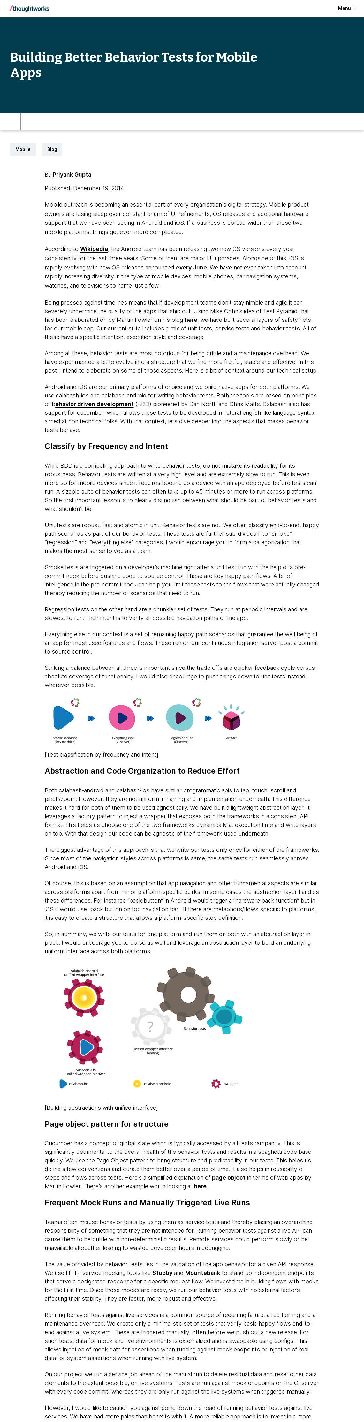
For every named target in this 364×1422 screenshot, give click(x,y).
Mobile (23, 149)
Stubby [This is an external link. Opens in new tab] (162, 1272)
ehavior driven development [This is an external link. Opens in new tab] (94, 404)
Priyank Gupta (72, 174)
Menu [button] (347, 8)
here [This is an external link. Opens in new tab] (191, 319)
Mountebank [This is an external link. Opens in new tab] (202, 1272)
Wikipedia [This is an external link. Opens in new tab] (94, 249)
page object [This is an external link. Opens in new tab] (229, 1177)
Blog (52, 149)
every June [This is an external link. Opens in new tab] (191, 267)
